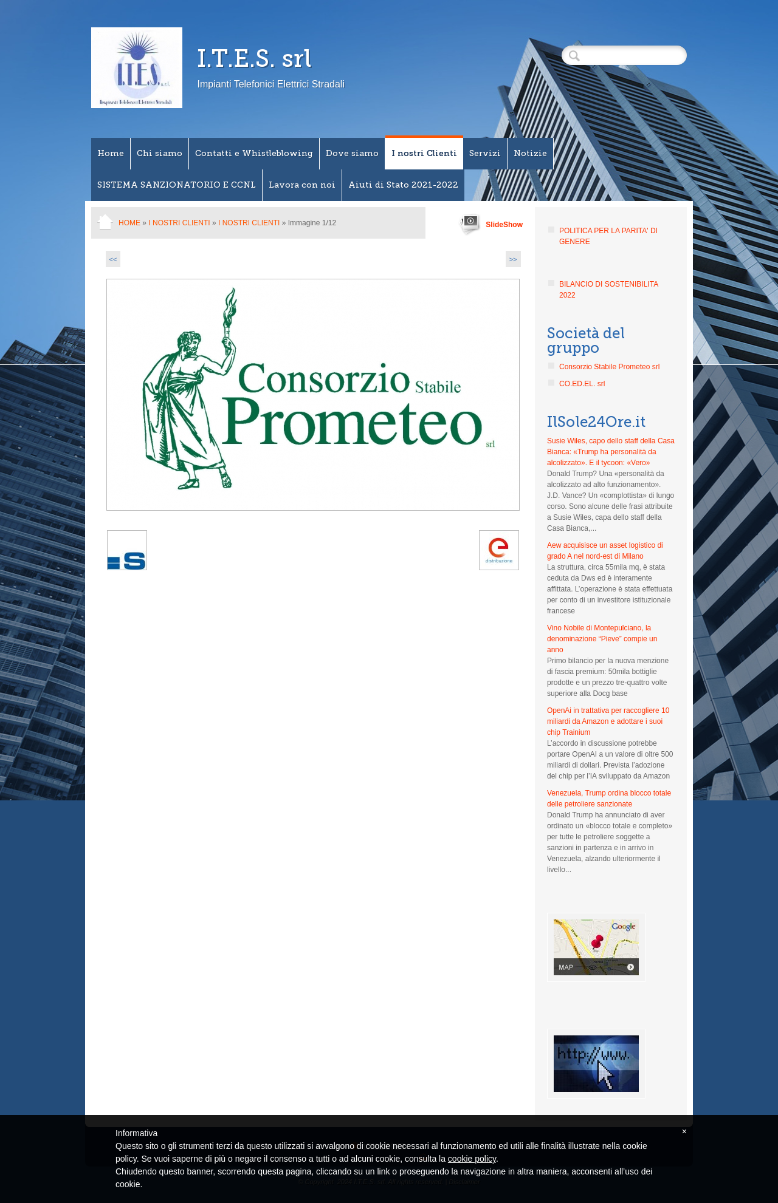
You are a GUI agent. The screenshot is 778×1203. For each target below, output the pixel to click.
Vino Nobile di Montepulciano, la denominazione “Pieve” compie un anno (602, 639)
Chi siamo (159, 153)
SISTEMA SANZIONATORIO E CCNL (176, 185)
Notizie (530, 153)
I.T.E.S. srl (254, 58)
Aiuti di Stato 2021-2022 (403, 185)
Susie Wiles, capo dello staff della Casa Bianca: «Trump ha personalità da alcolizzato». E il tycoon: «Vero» (611, 452)
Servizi (485, 153)
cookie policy (472, 1159)
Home (110, 153)
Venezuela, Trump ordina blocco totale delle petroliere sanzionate (609, 798)
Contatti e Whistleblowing (254, 153)
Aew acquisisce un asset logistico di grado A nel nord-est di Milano (605, 551)
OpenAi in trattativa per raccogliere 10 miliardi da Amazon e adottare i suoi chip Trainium (608, 721)
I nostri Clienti (424, 153)
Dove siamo (352, 153)
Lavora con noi (302, 185)
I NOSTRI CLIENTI (249, 223)
